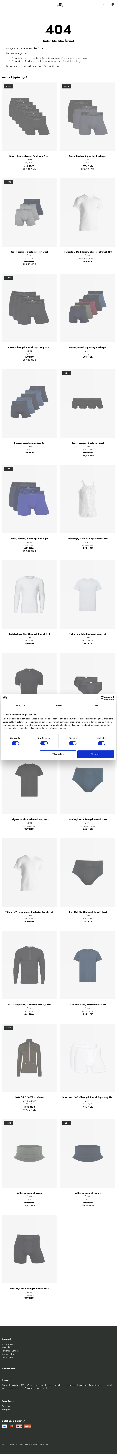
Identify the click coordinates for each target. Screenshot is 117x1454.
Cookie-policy (8, 1354)
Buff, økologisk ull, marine (88, 1193)
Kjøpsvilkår (6, 1347)
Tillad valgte (58, 754)
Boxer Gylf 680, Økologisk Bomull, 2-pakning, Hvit (87, 1097)
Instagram (6, 1409)
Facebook (6, 1406)
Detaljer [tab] (58, 705)
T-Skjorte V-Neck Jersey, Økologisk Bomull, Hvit (29, 912)
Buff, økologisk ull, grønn (29, 1193)
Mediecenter (7, 1357)
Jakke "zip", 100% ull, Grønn (29, 1097)
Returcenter (8, 1368)
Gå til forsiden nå (51, 66)
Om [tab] (96, 705)
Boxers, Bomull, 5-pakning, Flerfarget (87, 347)
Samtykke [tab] (20, 705)
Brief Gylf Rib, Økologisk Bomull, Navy (88, 819)
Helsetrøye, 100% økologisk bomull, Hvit (87, 538)
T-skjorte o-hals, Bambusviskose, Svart (29, 819)
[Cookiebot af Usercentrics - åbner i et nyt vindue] (102, 698)
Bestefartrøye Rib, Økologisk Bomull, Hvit (29, 634)
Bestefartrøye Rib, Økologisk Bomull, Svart (29, 1004)
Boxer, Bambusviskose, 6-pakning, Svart (29, 156)
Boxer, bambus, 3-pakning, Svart (88, 443)
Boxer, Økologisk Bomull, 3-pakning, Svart (29, 347)
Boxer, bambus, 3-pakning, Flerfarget (29, 538)
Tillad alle (95, 754)
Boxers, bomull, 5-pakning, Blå (29, 443)
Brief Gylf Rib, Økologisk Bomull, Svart (88, 912)
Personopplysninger (10, 1350)
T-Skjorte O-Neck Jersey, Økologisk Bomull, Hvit (88, 251)
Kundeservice (8, 1344)
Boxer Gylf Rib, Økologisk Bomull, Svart (29, 1288)
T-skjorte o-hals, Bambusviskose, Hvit (87, 634)
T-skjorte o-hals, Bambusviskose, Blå (88, 1004)
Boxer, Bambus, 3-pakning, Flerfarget (87, 156)
